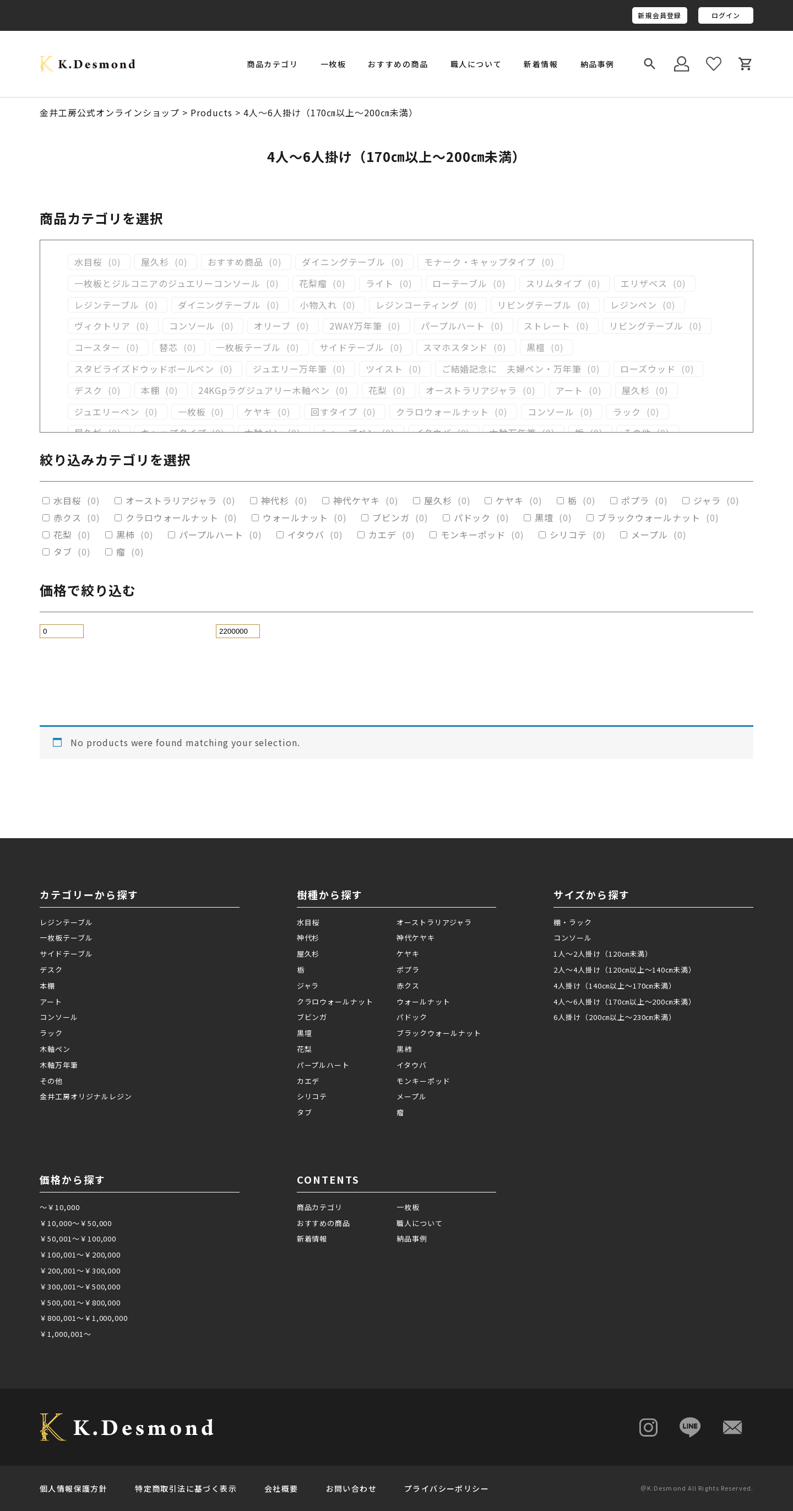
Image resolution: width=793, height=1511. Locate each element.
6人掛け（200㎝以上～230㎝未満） (614, 1017)
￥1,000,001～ (65, 1334)
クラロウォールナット (443, 412)
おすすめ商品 (236, 262)
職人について (476, 63)
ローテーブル (460, 283)
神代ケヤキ (356, 500)
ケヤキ (258, 412)
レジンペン (633, 305)
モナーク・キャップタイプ (480, 262)
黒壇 (544, 518)
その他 (51, 1081)
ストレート (547, 326)
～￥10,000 (60, 1207)
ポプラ (635, 500)
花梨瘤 (313, 283)
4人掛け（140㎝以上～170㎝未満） (614, 985)
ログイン (726, 15)
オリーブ (272, 326)
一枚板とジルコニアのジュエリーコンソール (167, 283)
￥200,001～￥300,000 (80, 1270)
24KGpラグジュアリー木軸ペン (264, 390)
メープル (649, 535)
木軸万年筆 (59, 1065)
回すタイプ (334, 412)
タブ (62, 552)
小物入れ (318, 305)
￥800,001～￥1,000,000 (84, 1318)
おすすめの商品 (398, 63)
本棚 (150, 390)
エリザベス (644, 283)
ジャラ (707, 500)
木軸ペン (55, 1049)
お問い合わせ (351, 1488)
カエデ (382, 535)
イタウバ (305, 535)
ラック (627, 412)
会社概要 (281, 1488)
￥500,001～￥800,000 (80, 1302)
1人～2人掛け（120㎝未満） (602, 953)
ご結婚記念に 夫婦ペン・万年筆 (512, 369)
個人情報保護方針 (73, 1488)
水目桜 (88, 262)
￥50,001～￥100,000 (78, 1238)
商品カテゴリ (320, 1207)
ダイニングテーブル (343, 262)
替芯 (168, 347)
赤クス (67, 518)
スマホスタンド (455, 347)
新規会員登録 (659, 15)
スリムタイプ (554, 283)
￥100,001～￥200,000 (80, 1254)
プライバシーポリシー (446, 1488)
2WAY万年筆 (355, 326)
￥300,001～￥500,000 (80, 1286)
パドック (472, 518)
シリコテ (568, 535)
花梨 (377, 390)
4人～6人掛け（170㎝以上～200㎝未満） (624, 1001)
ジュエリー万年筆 (290, 369)
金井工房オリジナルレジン (86, 1096)
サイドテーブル (351, 347)
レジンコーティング (417, 305)
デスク (88, 390)
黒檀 (535, 347)
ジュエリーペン (106, 412)
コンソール (192, 326)
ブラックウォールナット (649, 518)
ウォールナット (295, 518)
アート (569, 390)
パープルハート (453, 326)
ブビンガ (391, 518)
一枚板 (192, 412)
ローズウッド (648, 369)
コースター (97, 347)
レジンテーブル (106, 305)
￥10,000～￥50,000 (76, 1223)
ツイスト (384, 369)
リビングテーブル (534, 305)
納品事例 (597, 63)
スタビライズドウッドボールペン (144, 369)
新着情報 (541, 63)
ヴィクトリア (102, 326)
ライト (380, 283)
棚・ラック (572, 922)
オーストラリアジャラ (472, 390)
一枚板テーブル (248, 347)
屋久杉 (155, 262)
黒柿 (125, 535)
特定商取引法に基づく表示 (186, 1488)
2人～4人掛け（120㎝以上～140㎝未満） (624, 969)
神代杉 (275, 500)
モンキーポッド (473, 535)
